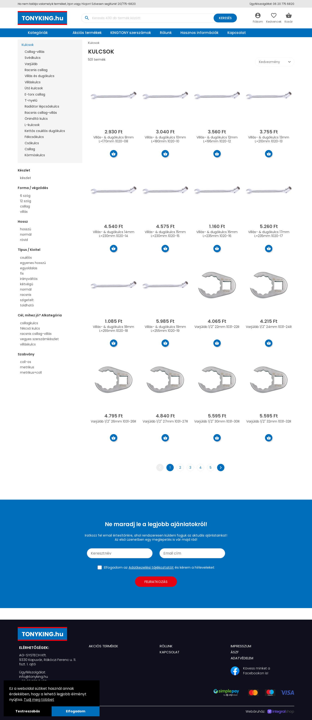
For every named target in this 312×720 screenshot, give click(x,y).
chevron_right (221, 467)
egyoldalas (28, 268)
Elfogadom (75, 711)
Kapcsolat (236, 32)
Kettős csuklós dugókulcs (45, 131)
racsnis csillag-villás (36, 333)
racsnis (25, 294)
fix (22, 273)
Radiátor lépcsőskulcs (42, 106)
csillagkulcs (29, 323)
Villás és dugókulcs (39, 76)
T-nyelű (31, 100)
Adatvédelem (242, 658)
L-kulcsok (32, 125)
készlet (25, 178)
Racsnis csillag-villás (41, 112)
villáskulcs (28, 344)
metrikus (27, 367)
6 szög (25, 195)
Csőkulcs (32, 143)
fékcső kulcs (30, 328)
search (86, 18)
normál (26, 234)
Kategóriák (34, 32)
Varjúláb (31, 64)
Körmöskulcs (35, 155)
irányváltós (29, 278)
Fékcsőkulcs (34, 137)
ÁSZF (235, 652)
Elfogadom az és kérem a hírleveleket (159, 567)
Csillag (30, 149)
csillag (25, 206)
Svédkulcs (33, 57)
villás (24, 211)
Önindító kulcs (36, 118)
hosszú (25, 229)
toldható (27, 305)
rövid (24, 239)
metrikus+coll (31, 372)
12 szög (25, 201)
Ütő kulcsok (34, 88)
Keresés (225, 18)
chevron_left (160, 467)
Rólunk (166, 32)
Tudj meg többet (39, 699)
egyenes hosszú (33, 263)
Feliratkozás (156, 581)
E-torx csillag (35, 94)
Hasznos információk (199, 32)
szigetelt (27, 300)
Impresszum (241, 646)
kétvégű (26, 284)
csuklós (26, 257)
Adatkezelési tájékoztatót (151, 567)
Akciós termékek (87, 32)
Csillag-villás (34, 51)
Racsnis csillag (36, 70)
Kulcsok (28, 44)
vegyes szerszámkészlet (39, 339)
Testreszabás (27, 711)
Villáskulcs (33, 82)
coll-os (25, 362)
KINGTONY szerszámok (130, 32)
